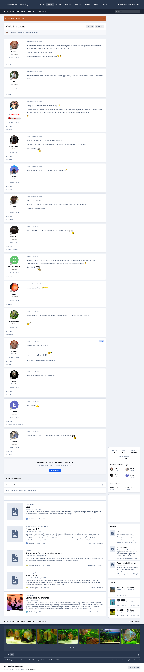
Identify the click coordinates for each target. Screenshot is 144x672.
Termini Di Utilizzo (30, 669)
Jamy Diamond (117, 475)
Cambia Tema (21, 660)
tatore (116, 468)
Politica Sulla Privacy (33, 660)
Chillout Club (34, 32)
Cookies (51, 660)
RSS (57, 660)
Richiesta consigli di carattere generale (37, 526)
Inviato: (131, 542)
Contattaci (44, 660)
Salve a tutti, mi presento (37, 598)
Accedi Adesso (55, 470)
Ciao (28, 506)
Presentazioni (30, 504)
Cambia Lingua (9, 660)
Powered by (131, 660)
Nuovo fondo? (32, 529)
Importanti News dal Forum (15, 18)
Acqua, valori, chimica (32, 573)
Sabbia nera (31, 575)
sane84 (132, 468)
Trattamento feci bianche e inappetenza (44, 553)
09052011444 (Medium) (125, 610)
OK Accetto (134, 667)
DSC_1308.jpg (122, 600)
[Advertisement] (124, 508)
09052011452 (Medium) (125, 587)
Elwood (132, 475)
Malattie (28, 550)
